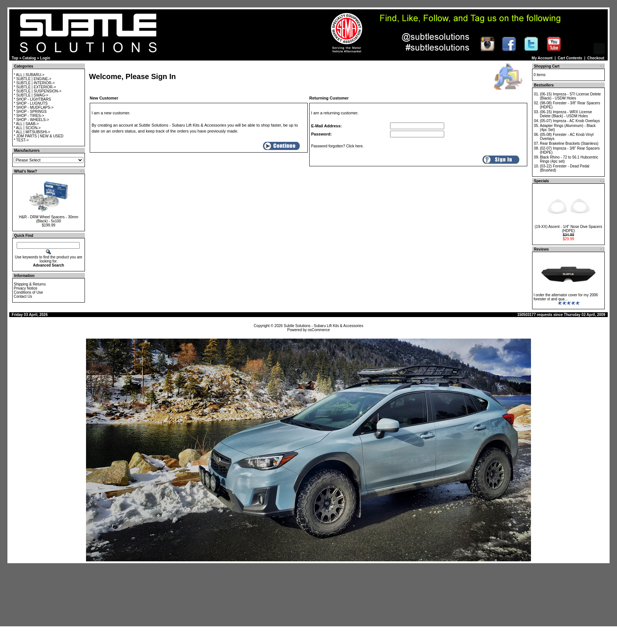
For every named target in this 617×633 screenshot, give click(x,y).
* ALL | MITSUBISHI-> (32, 132)
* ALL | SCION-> (27, 128)
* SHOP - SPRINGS (30, 112)
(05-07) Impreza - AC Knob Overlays (570, 121)
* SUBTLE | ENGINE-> (32, 79)
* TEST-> (21, 140)
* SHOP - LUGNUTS (31, 103)
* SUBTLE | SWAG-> (31, 95)
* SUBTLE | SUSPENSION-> (37, 91)
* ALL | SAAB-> (26, 124)
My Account (542, 58)
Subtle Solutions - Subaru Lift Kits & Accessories (323, 326)
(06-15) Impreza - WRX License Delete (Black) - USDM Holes (566, 114)
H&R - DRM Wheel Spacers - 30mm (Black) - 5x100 (48, 219)
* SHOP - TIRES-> (29, 116)
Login (45, 58)
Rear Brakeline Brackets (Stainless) (569, 143)
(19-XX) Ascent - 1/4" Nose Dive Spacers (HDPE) (568, 229)
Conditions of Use (28, 292)
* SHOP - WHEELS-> (31, 120)
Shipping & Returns (30, 284)
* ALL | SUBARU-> (29, 75)
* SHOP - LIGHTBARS (32, 99)
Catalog (29, 58)
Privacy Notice (25, 288)
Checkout (595, 58)
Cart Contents (570, 58)
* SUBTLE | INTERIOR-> (34, 83)
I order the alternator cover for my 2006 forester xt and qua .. (566, 297)
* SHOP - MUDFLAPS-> (33, 107)
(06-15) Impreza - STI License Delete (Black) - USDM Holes (570, 96)
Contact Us (23, 296)
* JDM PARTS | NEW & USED (38, 136)
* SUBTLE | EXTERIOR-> (35, 87)
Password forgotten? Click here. (337, 146)
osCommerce (319, 330)
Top (15, 58)
